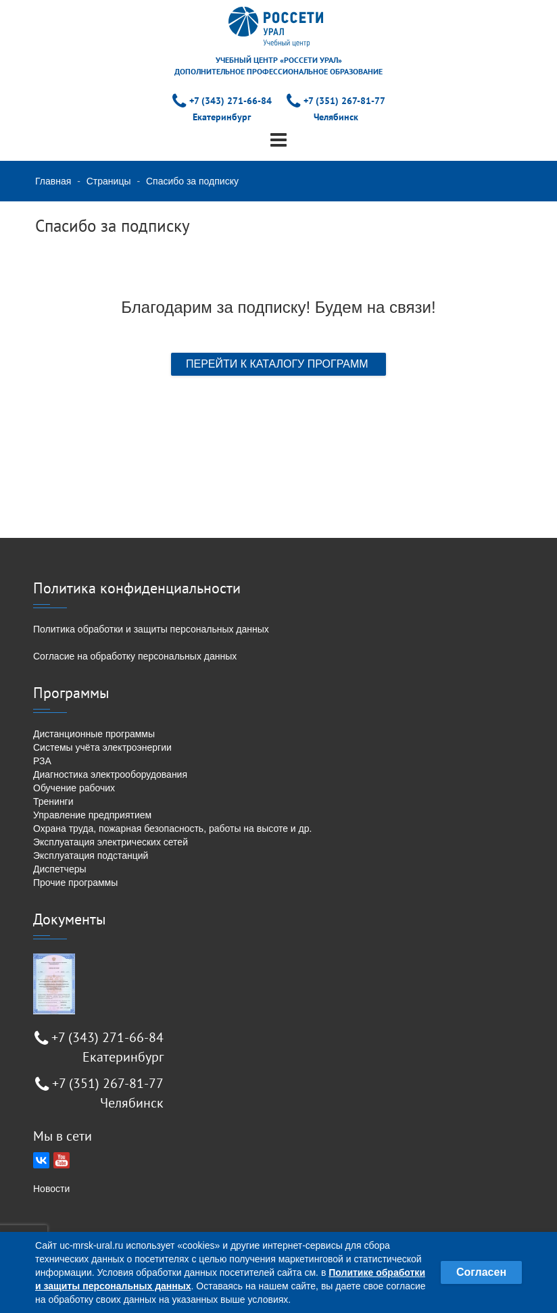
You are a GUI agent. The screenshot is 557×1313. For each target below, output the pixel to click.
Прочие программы (75, 882)
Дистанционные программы (94, 733)
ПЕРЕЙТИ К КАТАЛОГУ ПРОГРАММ (278, 364)
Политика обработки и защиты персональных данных (151, 629)
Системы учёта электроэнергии (102, 747)
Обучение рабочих (74, 788)
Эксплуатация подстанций (90, 855)
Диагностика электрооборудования (110, 774)
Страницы (109, 181)
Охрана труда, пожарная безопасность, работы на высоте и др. (172, 828)
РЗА (42, 760)
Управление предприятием (92, 815)
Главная (53, 181)
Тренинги (53, 801)
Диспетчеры (60, 869)
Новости (51, 1188)
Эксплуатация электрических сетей (110, 842)
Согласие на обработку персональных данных (135, 656)
